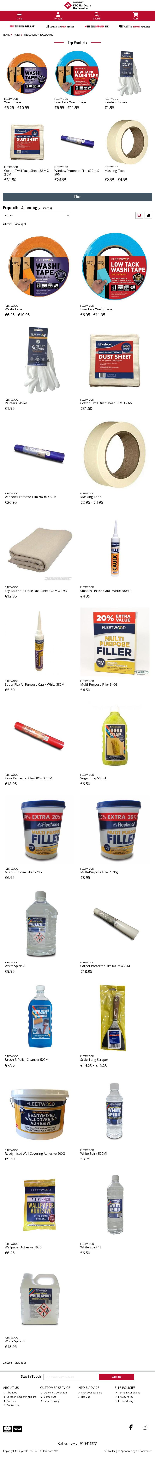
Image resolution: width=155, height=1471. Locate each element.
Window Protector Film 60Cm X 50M (76, 172)
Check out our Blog (90, 1392)
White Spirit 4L (15, 1341)
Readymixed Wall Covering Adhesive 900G (35, 1153)
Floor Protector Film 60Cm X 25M (28, 778)
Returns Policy (50, 1401)
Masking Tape (114, 171)
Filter (77, 196)
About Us (10, 1392)
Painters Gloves (115, 102)
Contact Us (11, 1405)
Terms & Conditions (127, 1392)
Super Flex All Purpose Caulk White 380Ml (35, 684)
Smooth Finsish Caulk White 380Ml (105, 591)
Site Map (84, 1396)
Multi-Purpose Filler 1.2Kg (99, 872)
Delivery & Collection (54, 1392)
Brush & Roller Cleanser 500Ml (27, 1059)
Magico (116, 1451)
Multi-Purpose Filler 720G (23, 872)
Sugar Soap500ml (93, 778)
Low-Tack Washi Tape (70, 102)
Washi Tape (12, 102)
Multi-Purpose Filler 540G (98, 684)
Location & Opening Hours (20, 1396)
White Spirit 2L (15, 966)
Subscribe (116, 1376)
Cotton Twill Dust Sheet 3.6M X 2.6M (26, 172)
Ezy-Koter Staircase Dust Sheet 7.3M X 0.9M (36, 591)
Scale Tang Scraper (94, 1059)
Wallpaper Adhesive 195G (23, 1247)
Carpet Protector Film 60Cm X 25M (105, 966)
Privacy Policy (124, 1396)
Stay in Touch (31, 1377)
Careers (9, 1401)
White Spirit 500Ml (93, 1153)
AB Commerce (144, 1451)
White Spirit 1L (91, 1247)
